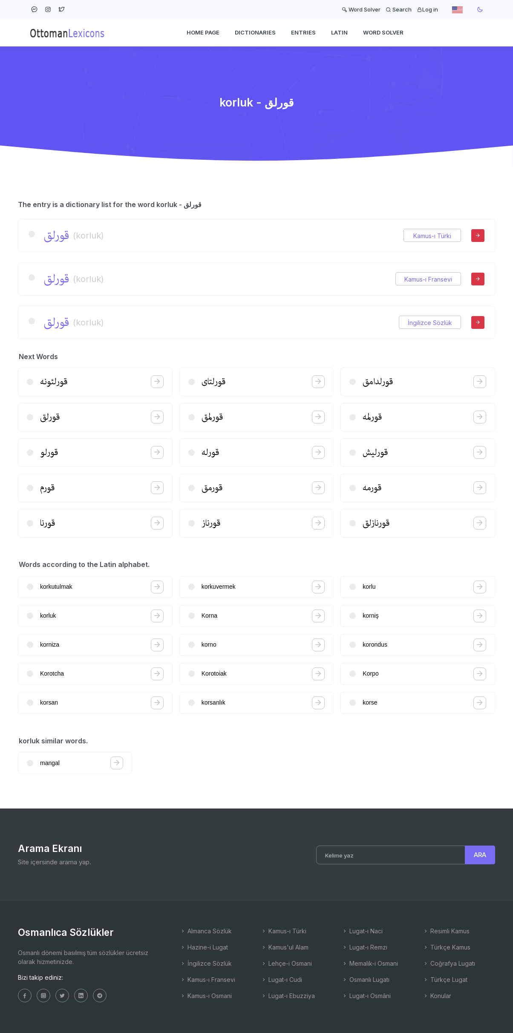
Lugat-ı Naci (362, 931)
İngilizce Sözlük (430, 322)
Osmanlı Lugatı (365, 979)
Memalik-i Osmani (370, 963)
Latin (339, 32)
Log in (427, 9)
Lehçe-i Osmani (286, 963)
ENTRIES (303, 32)
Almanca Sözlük (206, 931)
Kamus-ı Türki (432, 235)
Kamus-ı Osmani (206, 995)
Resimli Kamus (446, 931)
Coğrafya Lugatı (449, 963)
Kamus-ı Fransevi (428, 279)
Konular (437, 995)
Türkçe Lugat (445, 979)
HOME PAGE (203, 32)
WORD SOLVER (383, 32)
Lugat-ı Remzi (364, 947)
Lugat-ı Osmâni (366, 995)
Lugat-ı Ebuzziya (288, 995)
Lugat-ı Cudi (281, 979)
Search (399, 9)
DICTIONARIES (255, 32)
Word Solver (361, 9)
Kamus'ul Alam (284, 947)
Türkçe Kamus (446, 947)
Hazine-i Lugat (204, 947)
